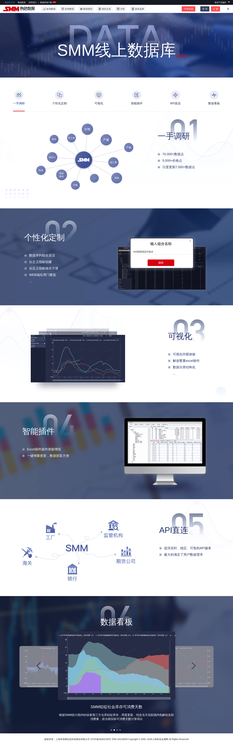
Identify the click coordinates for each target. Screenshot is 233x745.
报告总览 (104, 8)
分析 (120, 8)
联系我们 (33, 2)
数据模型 (86, 8)
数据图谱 (22, 2)
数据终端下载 (48, 2)
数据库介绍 (10, 2)
